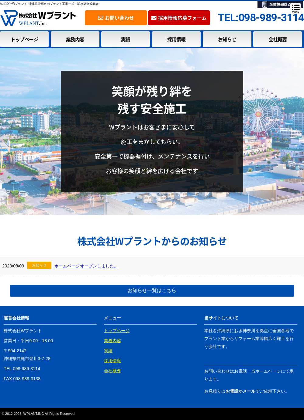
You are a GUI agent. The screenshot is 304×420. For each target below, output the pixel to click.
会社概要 (277, 39)
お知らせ (227, 39)
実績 (125, 39)
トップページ (24, 39)
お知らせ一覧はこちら (152, 290)
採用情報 (176, 39)
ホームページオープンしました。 (86, 265)
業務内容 (75, 39)
